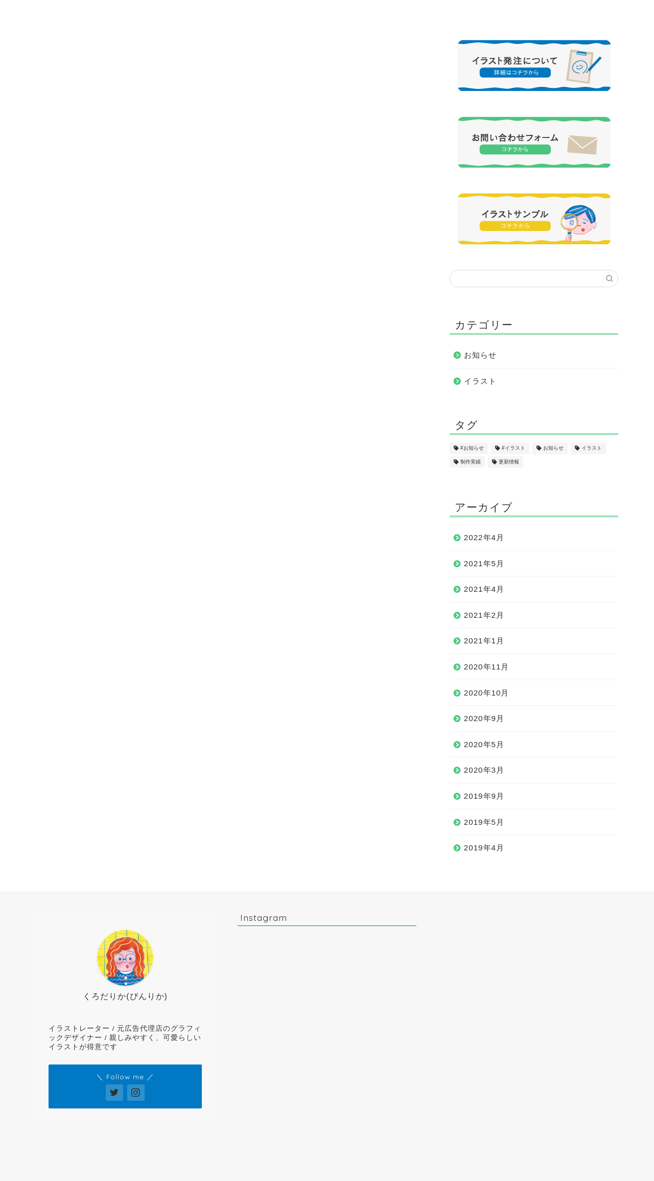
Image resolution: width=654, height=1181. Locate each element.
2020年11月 (486, 666)
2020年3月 (484, 770)
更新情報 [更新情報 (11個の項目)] (509, 462)
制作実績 (354, 12)
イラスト (480, 381)
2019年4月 (484, 847)
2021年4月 (484, 589)
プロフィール (172, 12)
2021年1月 (484, 640)
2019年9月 (484, 796)
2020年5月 (484, 744)
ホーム (81, 12)
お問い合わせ (536, 12)
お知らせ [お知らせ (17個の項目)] (553, 448)
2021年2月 (484, 615)
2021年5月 (484, 563)
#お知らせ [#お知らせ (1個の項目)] (472, 448)
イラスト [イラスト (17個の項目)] (591, 448)
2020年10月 (486, 692)
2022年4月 (484, 537)
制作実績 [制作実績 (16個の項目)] (470, 462)
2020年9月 (484, 718)
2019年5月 (484, 822)
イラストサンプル (263, 12)
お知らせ (480, 355)
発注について (445, 12)
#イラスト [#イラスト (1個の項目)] (513, 448)
